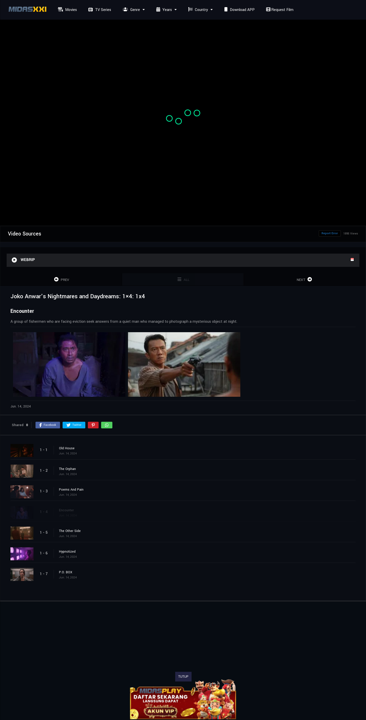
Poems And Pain (71, 489)
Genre (130, 10)
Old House (67, 448)
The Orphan (67, 469)
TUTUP (183, 676)
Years (163, 10)
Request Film (279, 10)
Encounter (66, 510)
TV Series (99, 10)
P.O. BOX (65, 572)
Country (197, 10)
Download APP (239, 10)
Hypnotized (67, 551)
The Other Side (70, 531)
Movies (67, 10)
